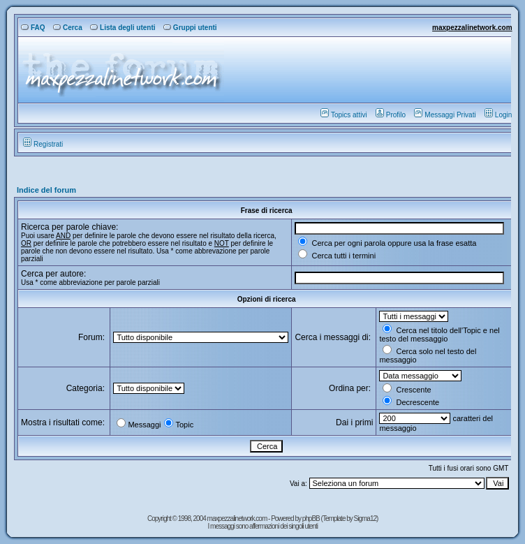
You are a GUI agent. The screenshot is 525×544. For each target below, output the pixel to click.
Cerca (67, 27)
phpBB (311, 518)
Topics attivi (343, 115)
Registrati (43, 144)
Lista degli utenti (122, 27)
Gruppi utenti (190, 27)
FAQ (33, 27)
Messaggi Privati (444, 115)
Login (498, 115)
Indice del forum (46, 190)
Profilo (391, 115)
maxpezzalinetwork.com (472, 27)
